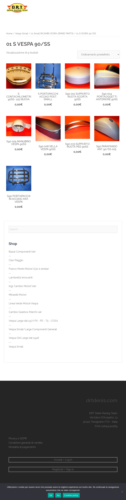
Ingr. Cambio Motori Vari (22, 286)
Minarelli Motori (17, 294)
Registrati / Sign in (63, 469)
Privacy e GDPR (18, 438)
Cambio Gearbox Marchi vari (25, 312)
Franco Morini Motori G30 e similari (29, 268)
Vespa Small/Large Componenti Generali (33, 329)
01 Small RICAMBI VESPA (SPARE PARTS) (52, 33)
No (58, 495)
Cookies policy (71, 495)
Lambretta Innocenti (21, 277)
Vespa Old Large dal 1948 (24, 337)
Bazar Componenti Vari (22, 251)
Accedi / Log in (63, 459)
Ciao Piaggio (16, 260)
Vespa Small (21, 33)
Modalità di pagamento (22, 447)
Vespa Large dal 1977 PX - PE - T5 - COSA (33, 320)
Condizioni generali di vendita (25, 442)
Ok (50, 495)
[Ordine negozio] (98, 55)
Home (9, 33)
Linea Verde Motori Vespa (23, 303)
